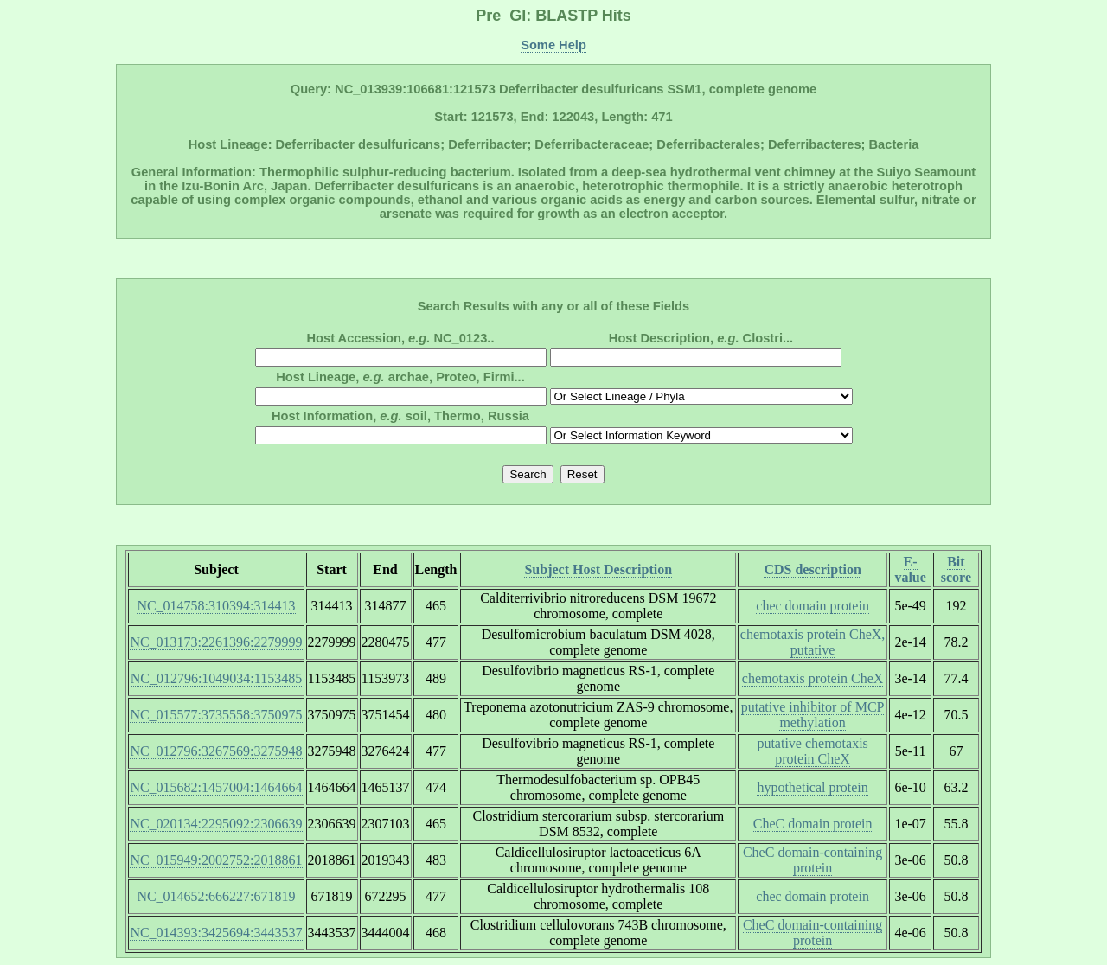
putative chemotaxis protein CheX (812, 751)
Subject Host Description (598, 569)
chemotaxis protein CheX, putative (813, 642)
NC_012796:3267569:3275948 (216, 751)
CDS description (812, 569)
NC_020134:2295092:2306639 (216, 823)
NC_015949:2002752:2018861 (216, 860)
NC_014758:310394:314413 (216, 605)
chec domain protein (812, 605)
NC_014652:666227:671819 (216, 896)
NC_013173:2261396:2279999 (216, 642)
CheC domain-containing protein (812, 860)
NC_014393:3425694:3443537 (216, 932)
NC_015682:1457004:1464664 (216, 787)
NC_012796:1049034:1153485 (217, 678)
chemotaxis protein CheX (813, 678)
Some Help (553, 45)
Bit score (956, 569)
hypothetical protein (812, 787)
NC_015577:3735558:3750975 (216, 714)
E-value (909, 569)
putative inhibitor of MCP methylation (813, 715)
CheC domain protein (813, 823)
